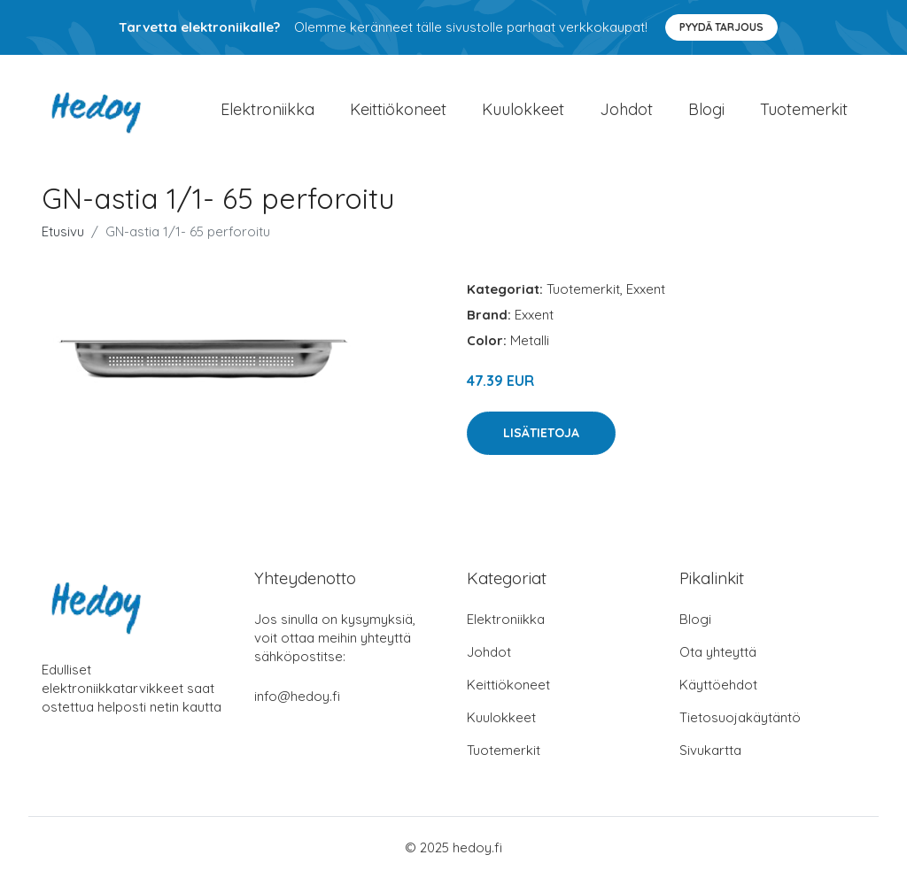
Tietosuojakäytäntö (740, 717)
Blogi (706, 109)
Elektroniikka (267, 109)
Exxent (645, 289)
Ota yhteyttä (717, 651)
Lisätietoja (541, 433)
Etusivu (63, 231)
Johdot (626, 109)
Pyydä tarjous (721, 27)
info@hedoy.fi (297, 696)
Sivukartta (710, 750)
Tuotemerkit (804, 109)
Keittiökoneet (398, 109)
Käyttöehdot (718, 684)
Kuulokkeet (523, 109)
